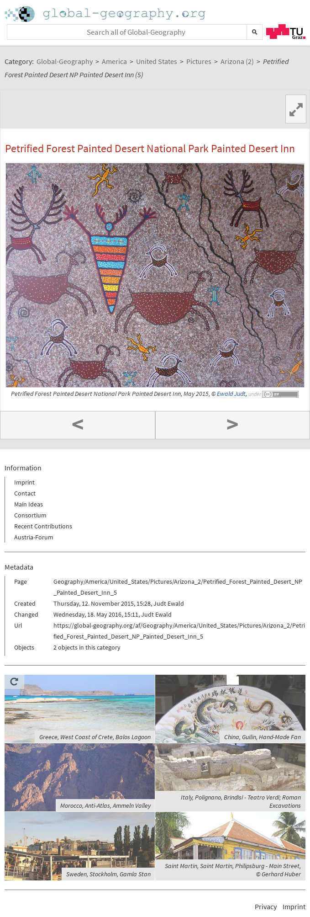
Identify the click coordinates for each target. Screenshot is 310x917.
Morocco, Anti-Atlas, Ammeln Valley (105, 805)
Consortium (30, 515)
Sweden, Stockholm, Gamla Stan (108, 874)
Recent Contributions (43, 526)
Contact (25, 493)
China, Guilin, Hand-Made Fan (262, 737)
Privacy (266, 906)
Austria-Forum (33, 537)
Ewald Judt (231, 394)
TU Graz (285, 31)
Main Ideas (28, 504)
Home (106, 14)
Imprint (24, 482)
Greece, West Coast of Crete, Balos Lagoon (95, 737)
